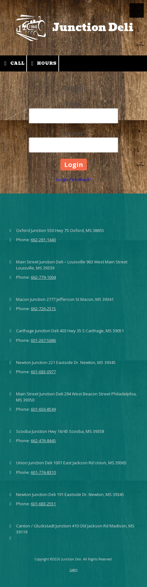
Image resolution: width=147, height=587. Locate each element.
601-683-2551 (43, 504)
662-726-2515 (43, 308)
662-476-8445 (43, 440)
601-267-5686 (43, 340)
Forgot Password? (73, 179)
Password (73, 133)
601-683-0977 (43, 372)
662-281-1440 (43, 240)
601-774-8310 (43, 472)
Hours (43, 63)
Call (13, 63)
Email (73, 104)
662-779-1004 (43, 277)
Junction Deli (93, 27)
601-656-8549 (43, 409)
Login (74, 569)
